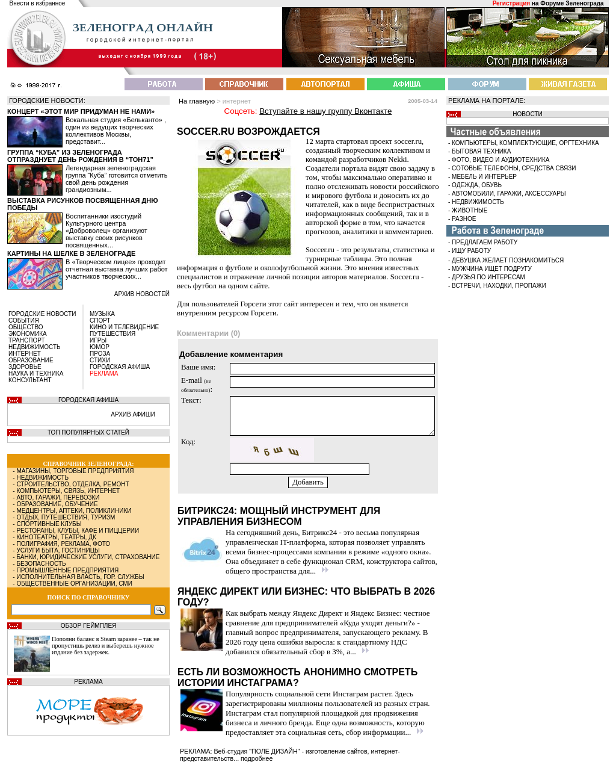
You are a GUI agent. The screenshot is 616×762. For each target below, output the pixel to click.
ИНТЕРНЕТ (24, 353)
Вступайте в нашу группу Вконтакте (325, 111)
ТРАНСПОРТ (26, 340)
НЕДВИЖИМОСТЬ (34, 347)
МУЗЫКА (102, 314)
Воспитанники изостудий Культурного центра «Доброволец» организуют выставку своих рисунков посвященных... (106, 230)
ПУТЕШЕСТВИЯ (112, 333)
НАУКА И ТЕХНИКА (35, 373)
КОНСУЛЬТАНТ (30, 380)
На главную (197, 101)
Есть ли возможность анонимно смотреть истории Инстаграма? (297, 677)
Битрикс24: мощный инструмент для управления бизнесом (278, 516)
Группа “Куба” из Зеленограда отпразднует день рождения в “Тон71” (80, 156)
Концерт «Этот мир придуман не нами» (81, 111)
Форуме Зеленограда (571, 3)
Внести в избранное (38, 3)
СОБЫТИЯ (23, 320)
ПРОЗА (100, 353)
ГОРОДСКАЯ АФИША (120, 367)
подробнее (257, 758)
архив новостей (142, 294)
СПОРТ (100, 320)
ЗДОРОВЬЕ (25, 367)
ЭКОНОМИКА (27, 333)
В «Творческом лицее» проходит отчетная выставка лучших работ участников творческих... (117, 269)
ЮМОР (99, 347)
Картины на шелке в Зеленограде (71, 253)
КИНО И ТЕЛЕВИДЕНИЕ (124, 327)
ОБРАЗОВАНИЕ (31, 360)
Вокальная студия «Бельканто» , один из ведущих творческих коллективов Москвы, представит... (116, 130)
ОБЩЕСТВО (25, 327)
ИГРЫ (98, 340)
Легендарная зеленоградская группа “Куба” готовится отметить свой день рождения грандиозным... (116, 178)
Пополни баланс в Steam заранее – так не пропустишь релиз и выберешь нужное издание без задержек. (105, 645)
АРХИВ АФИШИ (133, 414)
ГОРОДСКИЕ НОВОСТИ (42, 314)
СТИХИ (100, 360)
